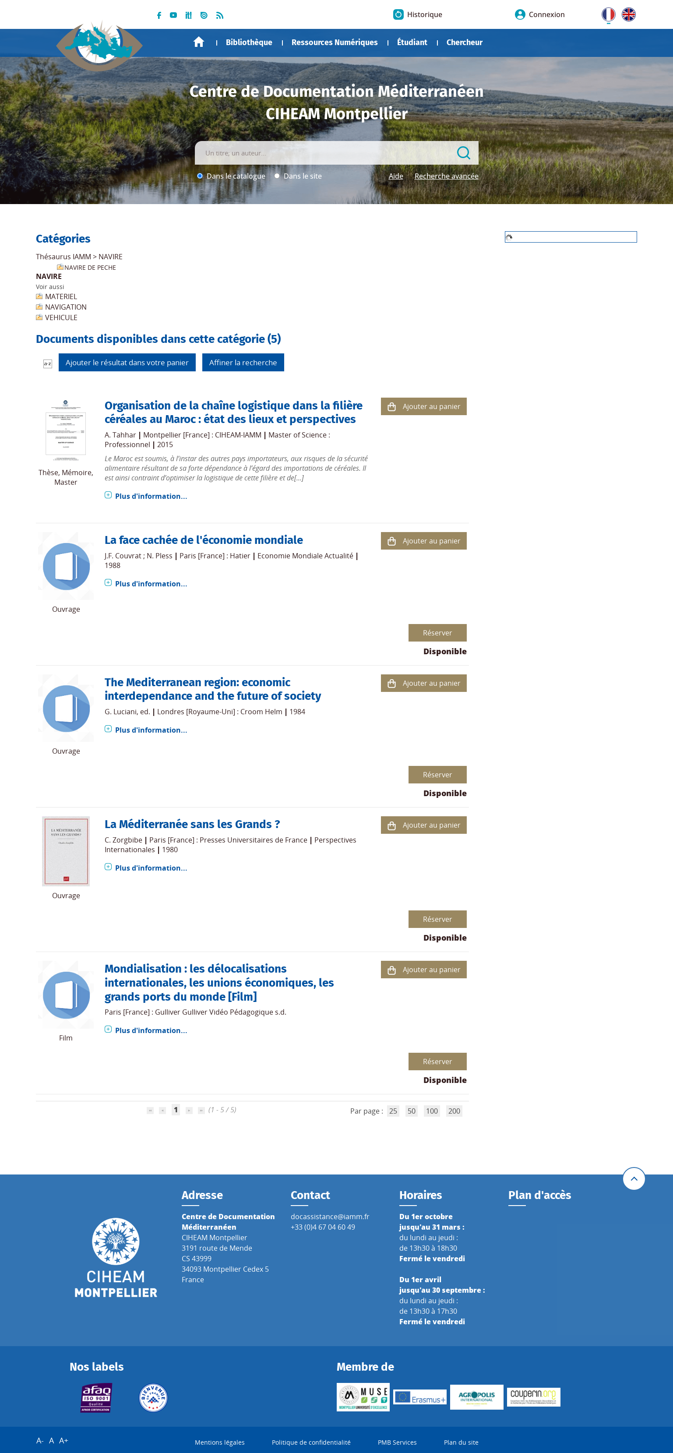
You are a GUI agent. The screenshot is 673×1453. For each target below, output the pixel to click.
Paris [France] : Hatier (215, 556)
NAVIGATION (66, 307)
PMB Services (397, 1442)
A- (40, 1440)
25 (393, 1111)
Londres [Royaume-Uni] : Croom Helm (219, 711)
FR (606, 13)
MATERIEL (61, 296)
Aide (396, 176)
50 (412, 1111)
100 (432, 1111)
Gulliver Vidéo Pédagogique (227, 1012)
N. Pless (160, 556)
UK (626, 13)
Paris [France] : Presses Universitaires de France (228, 840)
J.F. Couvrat (123, 556)
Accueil (198, 41)
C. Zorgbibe (123, 840)
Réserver (437, 633)
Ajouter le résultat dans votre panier (127, 362)
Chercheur (465, 42)
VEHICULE (61, 317)
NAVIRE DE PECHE (90, 267)
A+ (63, 1440)
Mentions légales (220, 1442)
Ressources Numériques (335, 42)
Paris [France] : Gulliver (142, 1012)
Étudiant (412, 42)
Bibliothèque (249, 42)
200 (454, 1111)
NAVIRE (111, 256)
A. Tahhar (120, 435)
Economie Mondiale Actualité (305, 556)
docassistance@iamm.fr (330, 1216)
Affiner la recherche (243, 362)
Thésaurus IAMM (63, 256)
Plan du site (461, 1442)
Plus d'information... (151, 496)
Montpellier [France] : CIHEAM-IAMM (202, 435)
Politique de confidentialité (311, 1442)
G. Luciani (121, 711)
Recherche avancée (447, 176)
